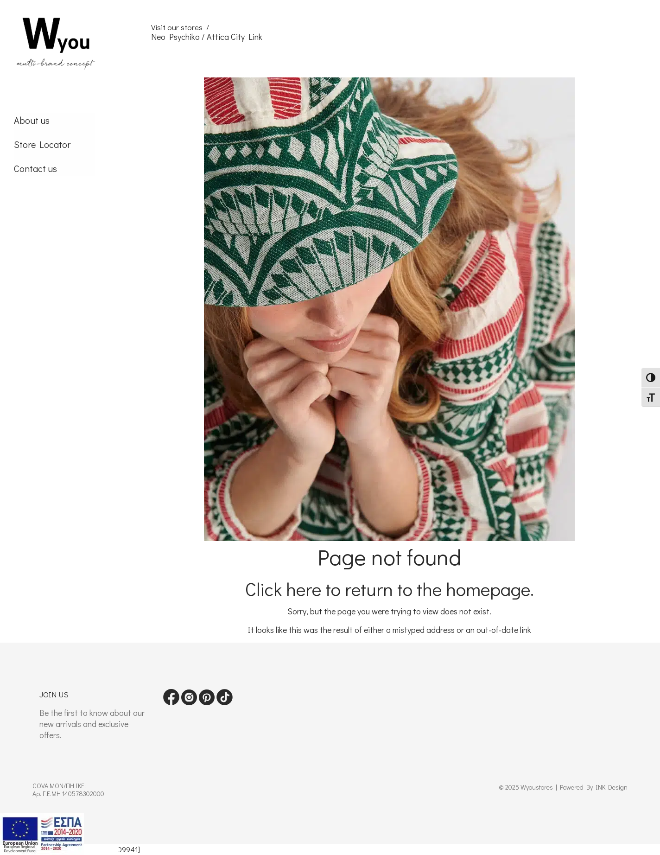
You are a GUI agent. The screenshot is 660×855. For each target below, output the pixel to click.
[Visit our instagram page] (189, 702)
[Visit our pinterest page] (207, 702)
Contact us (35, 168)
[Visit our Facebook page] (171, 702)
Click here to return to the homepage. (389, 588)
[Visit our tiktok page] (224, 702)
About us (32, 120)
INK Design (612, 787)
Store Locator (42, 144)
